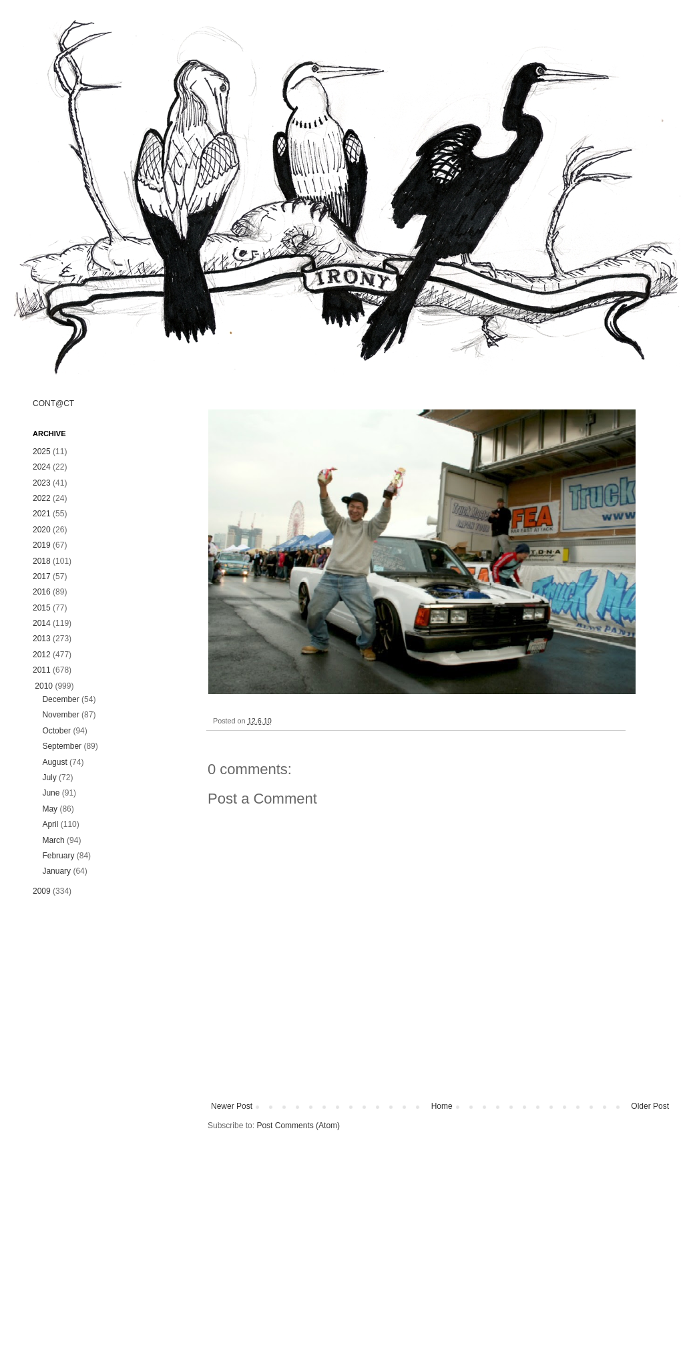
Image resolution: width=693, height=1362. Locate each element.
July (49, 777)
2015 (42, 608)
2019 (42, 545)
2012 (42, 654)
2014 (42, 623)
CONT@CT (53, 403)
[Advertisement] (106, 1118)
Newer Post (231, 1106)
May (49, 809)
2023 (42, 483)
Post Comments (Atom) (298, 1125)
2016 (42, 592)
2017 (42, 576)
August (54, 762)
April (50, 824)
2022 (42, 498)
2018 (42, 561)
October (56, 730)
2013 (42, 638)
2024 (42, 467)
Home (442, 1106)
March (53, 840)
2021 (42, 513)
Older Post (650, 1106)
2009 (42, 891)
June (50, 793)
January (56, 871)
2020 (42, 529)
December (60, 699)
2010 (44, 686)
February (58, 855)
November (60, 714)
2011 (42, 670)
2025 (42, 451)
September (61, 746)
